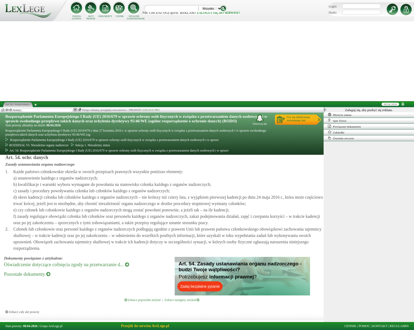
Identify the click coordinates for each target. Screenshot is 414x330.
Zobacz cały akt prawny (22, 312)
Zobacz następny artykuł (181, 300)
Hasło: (333, 12)
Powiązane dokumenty (344, 126)
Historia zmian (340, 114)
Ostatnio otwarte (341, 138)
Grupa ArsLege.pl (51, 326)
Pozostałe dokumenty (27, 274)
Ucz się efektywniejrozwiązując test (298, 118)
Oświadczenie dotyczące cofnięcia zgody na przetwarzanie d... (66, 264)
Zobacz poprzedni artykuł (142, 300)
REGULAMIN (399, 326)
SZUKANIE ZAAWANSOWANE (134, 17)
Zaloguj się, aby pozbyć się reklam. (369, 110)
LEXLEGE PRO (151, 109)
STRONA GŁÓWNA (76, 17)
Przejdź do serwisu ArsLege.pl (145, 326)
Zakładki (336, 132)
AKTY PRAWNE (90, 17)
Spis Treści (337, 120)
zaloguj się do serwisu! (218, 13)
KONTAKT (379, 326)
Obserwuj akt (260, 119)
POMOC (364, 326)
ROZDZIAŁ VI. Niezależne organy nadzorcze (36, 145)
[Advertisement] (207, 61)
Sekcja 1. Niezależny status (90, 145)
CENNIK (120, 16)
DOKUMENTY (105, 16)
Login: (333, 6)
